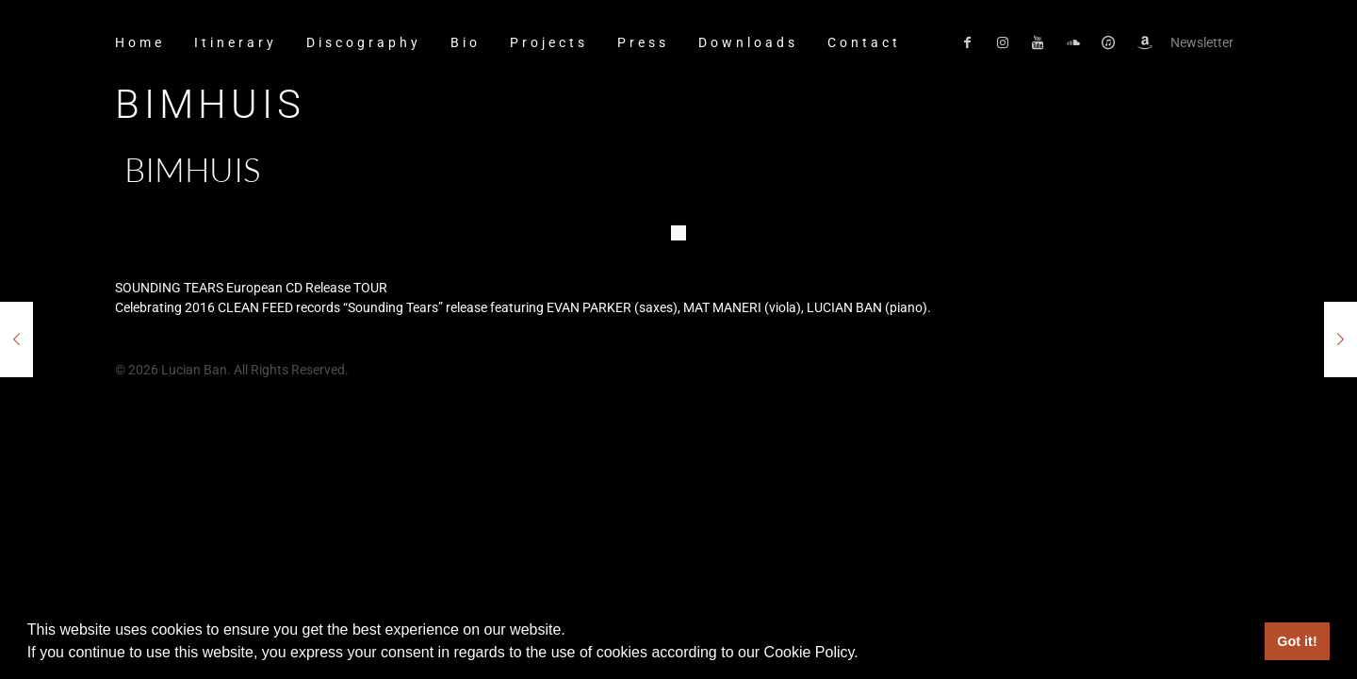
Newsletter (1202, 42)
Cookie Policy (809, 652)
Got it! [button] (1296, 641)
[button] (865, 654)
